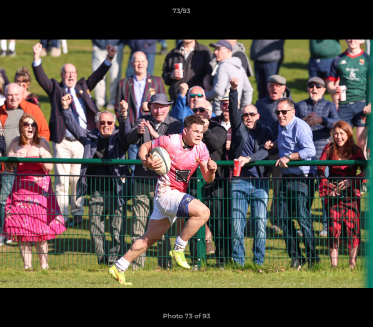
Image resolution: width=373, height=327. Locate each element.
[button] (334, 13)
